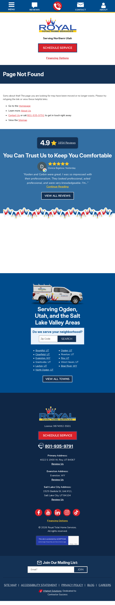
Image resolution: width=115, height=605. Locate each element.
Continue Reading (57, 192)
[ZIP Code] (48, 345)
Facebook (38, 517)
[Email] (57, 574)
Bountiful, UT (42, 356)
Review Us (58, 469)
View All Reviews (58, 201)
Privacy (71, 548)
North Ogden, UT (44, 375)
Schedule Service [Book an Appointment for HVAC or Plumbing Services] (57, 48)
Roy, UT (65, 364)
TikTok (76, 517)
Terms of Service (59, 546)
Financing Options (57, 58)
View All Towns (57, 384)
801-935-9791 (57, 6)
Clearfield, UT (42, 360)
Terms (75, 548)
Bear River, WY (69, 371)
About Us (26, 110)
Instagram (67, 517)
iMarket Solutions (52, 595)
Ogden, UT (66, 356)
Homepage (25, 105)
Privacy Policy (49, 546)
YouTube (48, 517)
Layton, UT (41, 371)
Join (81, 574)
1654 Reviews (67, 141)
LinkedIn (57, 517)
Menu (11, 9)
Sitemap (22, 119)
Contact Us (14, 114)
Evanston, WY (42, 364)
